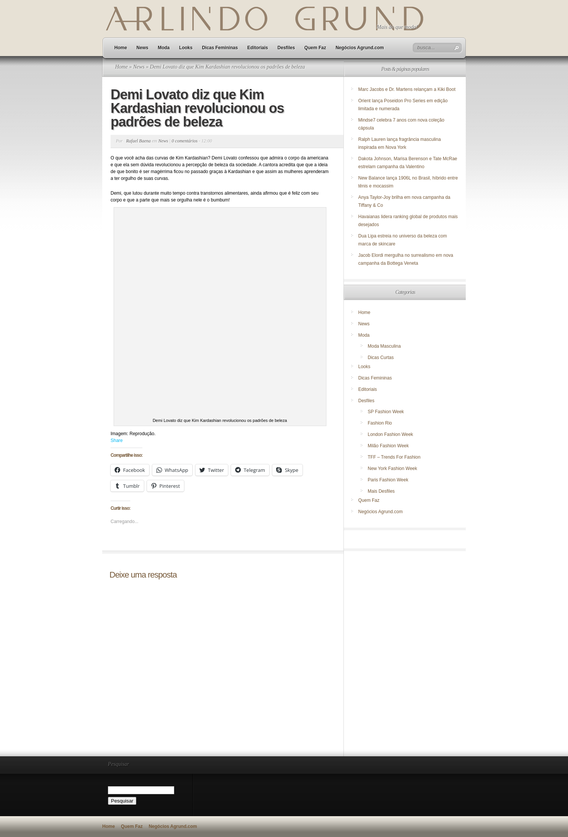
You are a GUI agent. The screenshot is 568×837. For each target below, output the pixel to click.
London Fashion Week (390, 434)
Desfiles (286, 47)
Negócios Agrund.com (359, 47)
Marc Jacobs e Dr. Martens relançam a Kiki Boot (407, 89)
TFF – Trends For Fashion (394, 457)
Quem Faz (315, 47)
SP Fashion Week (386, 411)
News (142, 47)
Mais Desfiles (381, 491)
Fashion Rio (380, 423)
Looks (185, 47)
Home (120, 47)
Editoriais (257, 47)
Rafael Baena (138, 141)
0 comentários (184, 141)
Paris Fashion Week (388, 480)
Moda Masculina (384, 346)
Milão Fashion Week (388, 445)
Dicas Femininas (220, 47)
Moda (164, 47)
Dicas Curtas (381, 357)
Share (117, 440)
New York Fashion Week (392, 468)
